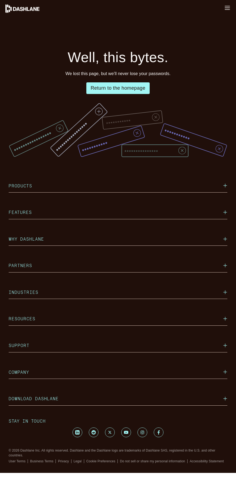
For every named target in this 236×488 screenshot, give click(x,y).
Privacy (63, 476)
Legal (78, 476)
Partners (118, 280)
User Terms (17, 476)
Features (118, 227)
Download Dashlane (118, 413)
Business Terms (41, 476)
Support (118, 360)
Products (118, 200)
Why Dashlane (118, 254)
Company (118, 387)
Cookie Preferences (101, 476)
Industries (118, 307)
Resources (118, 333)
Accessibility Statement (207, 476)
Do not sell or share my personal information (152, 476)
